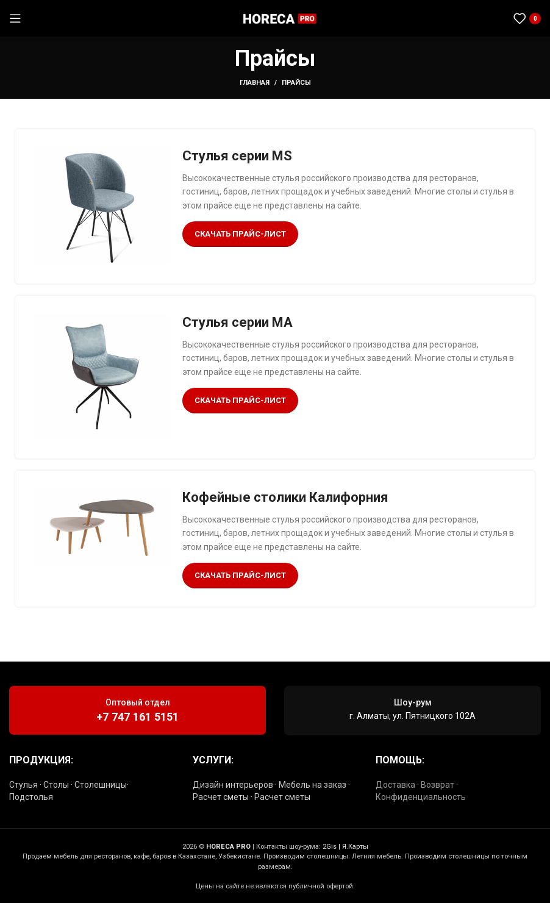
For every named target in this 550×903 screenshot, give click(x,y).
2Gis (330, 847)
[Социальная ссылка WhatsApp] (478, 18)
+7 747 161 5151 (137, 716)
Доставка (395, 785)
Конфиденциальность (421, 797)
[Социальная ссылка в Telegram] (493, 18)
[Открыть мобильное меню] (15, 18)
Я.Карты (355, 847)
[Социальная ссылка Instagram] (463, 18)
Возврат (437, 785)
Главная (255, 83)
